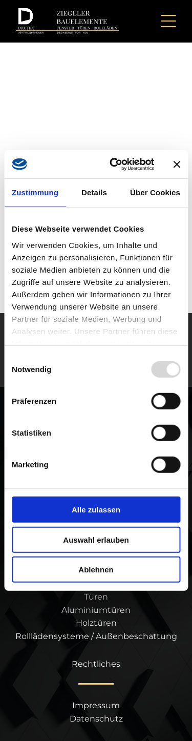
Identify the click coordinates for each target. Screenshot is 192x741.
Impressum (96, 705)
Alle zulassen (96, 509)
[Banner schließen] (176, 164)
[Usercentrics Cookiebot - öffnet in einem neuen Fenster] (114, 164)
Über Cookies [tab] (155, 192)
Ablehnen (95, 569)
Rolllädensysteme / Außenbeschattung (96, 636)
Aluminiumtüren (96, 610)
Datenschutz (96, 719)
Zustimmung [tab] (35, 192)
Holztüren (96, 623)
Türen (96, 597)
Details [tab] (94, 192)
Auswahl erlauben (96, 540)
